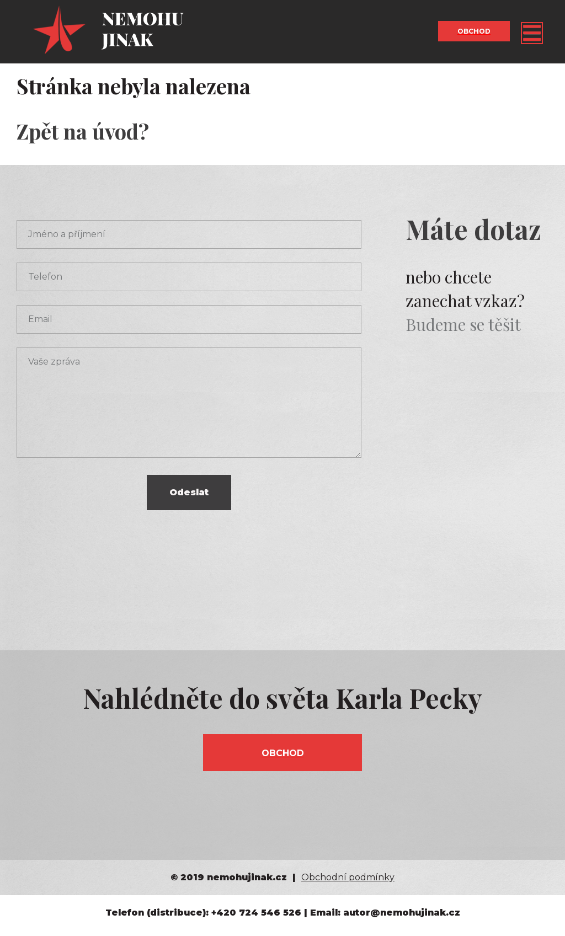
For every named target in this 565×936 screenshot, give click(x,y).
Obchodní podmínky (348, 877)
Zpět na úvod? (83, 131)
